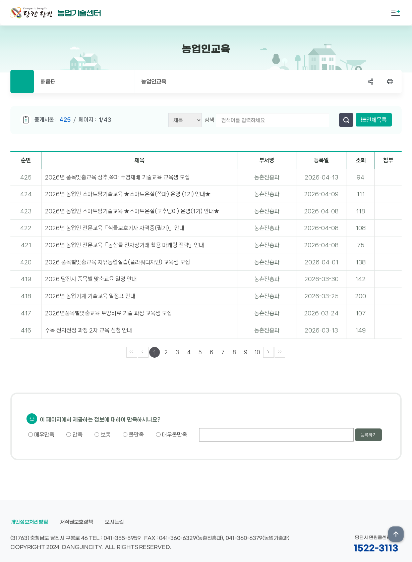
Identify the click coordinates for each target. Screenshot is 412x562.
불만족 (133, 434)
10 (257, 352)
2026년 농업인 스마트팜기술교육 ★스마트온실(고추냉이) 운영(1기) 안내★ (132, 211)
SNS (371, 81)
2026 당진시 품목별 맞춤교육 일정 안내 (91, 279)
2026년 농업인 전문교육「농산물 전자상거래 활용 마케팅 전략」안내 (124, 245)
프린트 (390, 81)
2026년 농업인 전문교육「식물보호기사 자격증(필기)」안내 (114, 228)
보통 (103, 434)
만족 (74, 434)
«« (131, 352)
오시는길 (114, 522)
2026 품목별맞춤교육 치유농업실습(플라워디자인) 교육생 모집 (117, 262)
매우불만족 (171, 434)
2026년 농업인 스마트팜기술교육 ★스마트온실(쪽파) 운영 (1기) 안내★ (128, 194)
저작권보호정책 (76, 522)
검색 (209, 120)
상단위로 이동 (396, 534)
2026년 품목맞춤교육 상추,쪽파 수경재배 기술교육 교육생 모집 (117, 177)
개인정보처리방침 (29, 522)
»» (280, 352)
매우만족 (41, 434)
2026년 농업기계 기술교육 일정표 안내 (90, 296)
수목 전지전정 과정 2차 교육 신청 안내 (88, 330)
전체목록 (374, 120)
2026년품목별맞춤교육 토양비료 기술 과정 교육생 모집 (108, 313)
